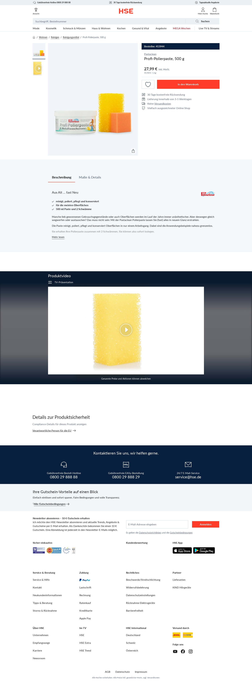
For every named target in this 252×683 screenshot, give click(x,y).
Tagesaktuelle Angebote (207, 2)
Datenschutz (122, 671)
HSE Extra (85, 642)
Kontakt (37, 587)
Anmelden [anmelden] (206, 524)
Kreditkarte (85, 610)
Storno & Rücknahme (45, 610)
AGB (107, 671)
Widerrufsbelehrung (137, 587)
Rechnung (84, 595)
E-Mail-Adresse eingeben (142, 524)
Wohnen (43, 37)
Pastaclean (150, 54)
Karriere (37, 650)
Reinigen (55, 37)
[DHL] (176, 635)
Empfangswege (41, 642)
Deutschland (133, 635)
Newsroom (39, 658)
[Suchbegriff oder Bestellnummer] (109, 21)
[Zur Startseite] (126, 11)
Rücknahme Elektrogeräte (140, 602)
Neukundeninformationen (47, 595)
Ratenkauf (85, 602)
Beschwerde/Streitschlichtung (143, 579)
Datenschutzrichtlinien (150, 532)
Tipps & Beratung (42, 602)
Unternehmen (40, 635)
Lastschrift (85, 587)
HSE (81, 635)
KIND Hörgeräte (182, 587)
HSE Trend (85, 650)
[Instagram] (190, 651)
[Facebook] (182, 651)
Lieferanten (179, 579)
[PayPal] (84, 580)
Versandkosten (162, 103)
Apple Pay (85, 618)
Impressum (141, 671)
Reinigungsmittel (71, 37)
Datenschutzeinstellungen (140, 595)
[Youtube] (175, 651)
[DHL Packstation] (188, 635)
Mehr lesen (58, 236)
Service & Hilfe (41, 579)
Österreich (132, 650)
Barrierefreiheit (134, 610)
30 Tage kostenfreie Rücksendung (125, 2)
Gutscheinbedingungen (181, 532)
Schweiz (130, 642)
